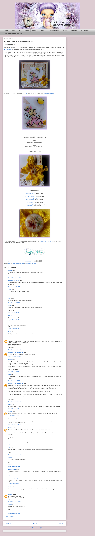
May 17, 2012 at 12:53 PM (14, 454)
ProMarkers (15, 263)
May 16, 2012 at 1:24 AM (14, 408)
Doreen (10, 457)
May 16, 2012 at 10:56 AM (14, 424)
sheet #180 (25, 93)
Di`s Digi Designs (30, 199)
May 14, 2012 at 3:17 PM (14, 286)
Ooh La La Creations (30, 196)
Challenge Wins (16, 30)
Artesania (10, 359)
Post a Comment (10, 516)
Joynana (10, 404)
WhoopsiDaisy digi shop (49, 93)
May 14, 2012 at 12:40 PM (14, 277)
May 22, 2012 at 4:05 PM (14, 513)
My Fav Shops (85, 30)
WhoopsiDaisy (7, 49)
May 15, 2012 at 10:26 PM (14, 401)
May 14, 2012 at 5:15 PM (14, 295)
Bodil (9, 323)
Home (6, 30)
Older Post (62, 523)
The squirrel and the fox (30, 201)
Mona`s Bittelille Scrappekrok (15, 339)
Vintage (27, 263)
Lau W (9, 289)
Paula (9, 374)
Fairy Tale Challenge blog (30, 204)
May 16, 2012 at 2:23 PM (14, 444)
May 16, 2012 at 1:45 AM (14, 415)
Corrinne (10, 427)
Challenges (74, 30)
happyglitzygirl (12, 469)
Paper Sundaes (30, 202)
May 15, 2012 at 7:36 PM (14, 380)
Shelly (9, 487)
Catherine (10, 315)
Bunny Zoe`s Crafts (30, 193)
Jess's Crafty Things (13, 478)
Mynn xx (10, 411)
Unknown (10, 494)
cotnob (10, 270)
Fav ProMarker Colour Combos (13, 33)
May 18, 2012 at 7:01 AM (14, 483)
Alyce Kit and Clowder (13, 280)
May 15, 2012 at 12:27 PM (14, 356)
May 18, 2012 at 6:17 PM (14, 491)
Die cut (9, 263)
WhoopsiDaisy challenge (46, 241)
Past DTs (34, 30)
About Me (43, 30)
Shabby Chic (21, 263)
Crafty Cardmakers (27, 195)
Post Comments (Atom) (38, 527)
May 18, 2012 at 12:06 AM (14, 475)
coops (9, 305)
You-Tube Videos (54, 30)
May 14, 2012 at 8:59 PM (14, 312)
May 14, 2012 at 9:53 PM (14, 328)
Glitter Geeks (30, 205)
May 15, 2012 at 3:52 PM (14, 371)
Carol (9, 331)
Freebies (65, 30)
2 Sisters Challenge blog (31, 198)
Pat (9, 447)
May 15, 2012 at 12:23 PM (14, 349)
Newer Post (7, 523)
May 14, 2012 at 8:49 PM (14, 302)
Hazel (9, 298)
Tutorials (26, 30)
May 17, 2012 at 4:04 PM (14, 466)
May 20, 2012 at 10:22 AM (14, 501)
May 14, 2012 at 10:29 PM (14, 336)
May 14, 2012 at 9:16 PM (14, 319)
